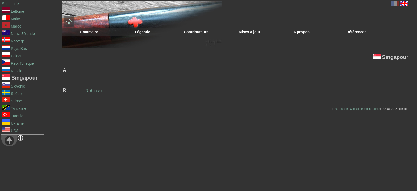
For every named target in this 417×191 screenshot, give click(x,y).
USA (10, 131)
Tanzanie (14, 108)
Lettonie (13, 11)
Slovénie (13, 86)
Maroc (11, 26)
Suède (12, 94)
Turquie (12, 116)
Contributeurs (196, 32)
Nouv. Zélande (18, 34)
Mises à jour (249, 32)
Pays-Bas (14, 48)
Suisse (12, 101)
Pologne (13, 56)
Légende (142, 32)
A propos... (303, 32)
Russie (12, 71)
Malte (11, 19)
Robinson (95, 91)
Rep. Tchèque (18, 63)
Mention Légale (370, 108)
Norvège (13, 41)
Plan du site (341, 108)
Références (356, 32)
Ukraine (13, 123)
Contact (354, 108)
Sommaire (10, 4)
